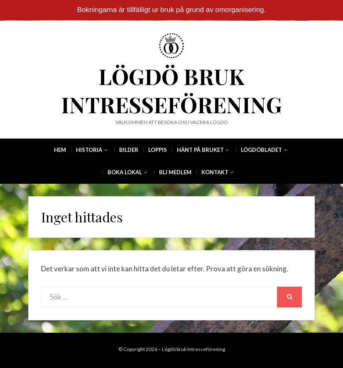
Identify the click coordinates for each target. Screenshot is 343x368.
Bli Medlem (175, 172)
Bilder (128, 149)
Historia (89, 149)
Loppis (157, 149)
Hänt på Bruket (200, 149)
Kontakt (214, 172)
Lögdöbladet (261, 149)
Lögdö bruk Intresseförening (171, 90)
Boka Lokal (125, 172)
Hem (60, 149)
